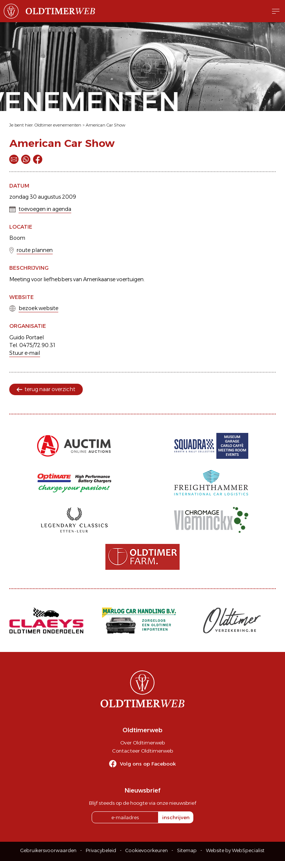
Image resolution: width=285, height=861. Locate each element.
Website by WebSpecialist (235, 850)
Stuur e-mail (24, 353)
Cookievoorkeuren (146, 850)
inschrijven (176, 817)
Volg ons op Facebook (148, 764)
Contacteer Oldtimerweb (142, 751)
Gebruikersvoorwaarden (48, 850)
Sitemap (187, 850)
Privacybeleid (101, 850)
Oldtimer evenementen (58, 125)
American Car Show (105, 125)
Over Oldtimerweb (142, 743)
